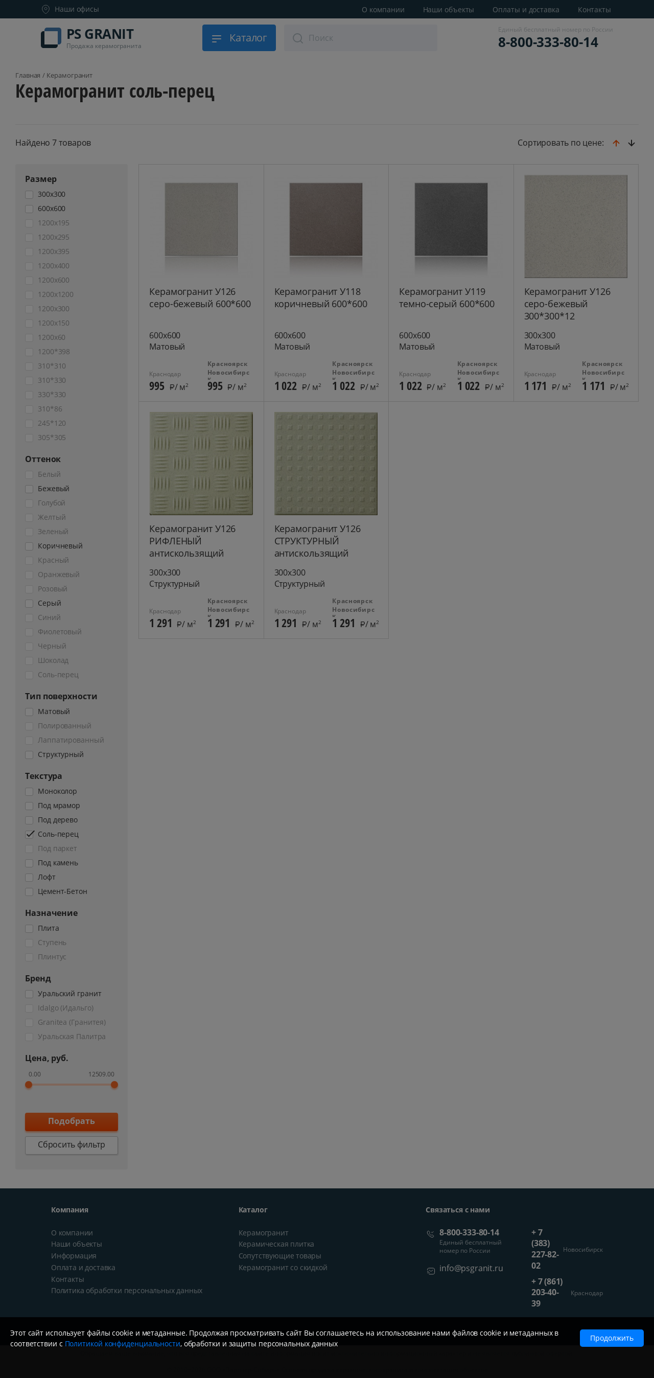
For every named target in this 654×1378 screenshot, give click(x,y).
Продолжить (612, 1338)
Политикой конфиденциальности (122, 1343)
